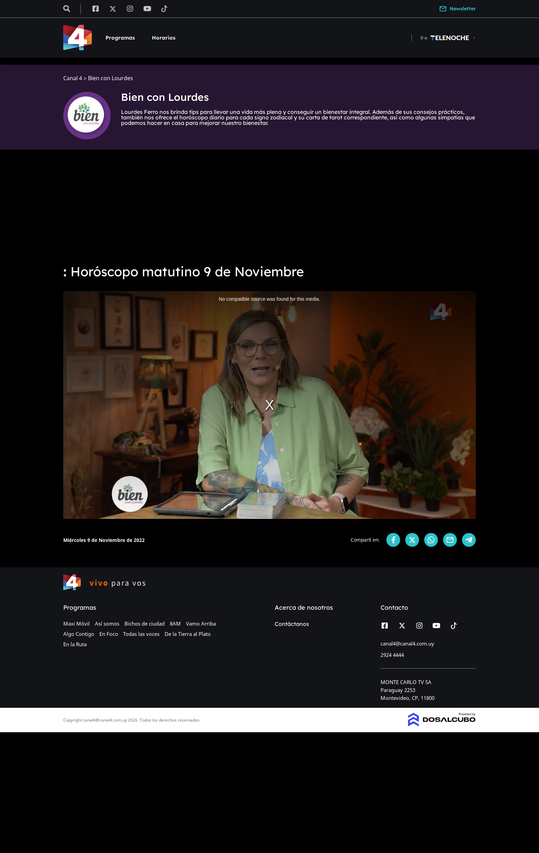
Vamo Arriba (201, 623)
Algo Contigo (78, 633)
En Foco (108, 633)
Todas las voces (141, 633)
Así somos (107, 623)
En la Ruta (75, 644)
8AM (175, 623)
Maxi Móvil (76, 623)
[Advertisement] (269, 206)
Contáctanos (292, 623)
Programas (120, 37)
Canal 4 (72, 78)
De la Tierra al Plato (188, 633)
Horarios (163, 37)
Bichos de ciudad (144, 623)
